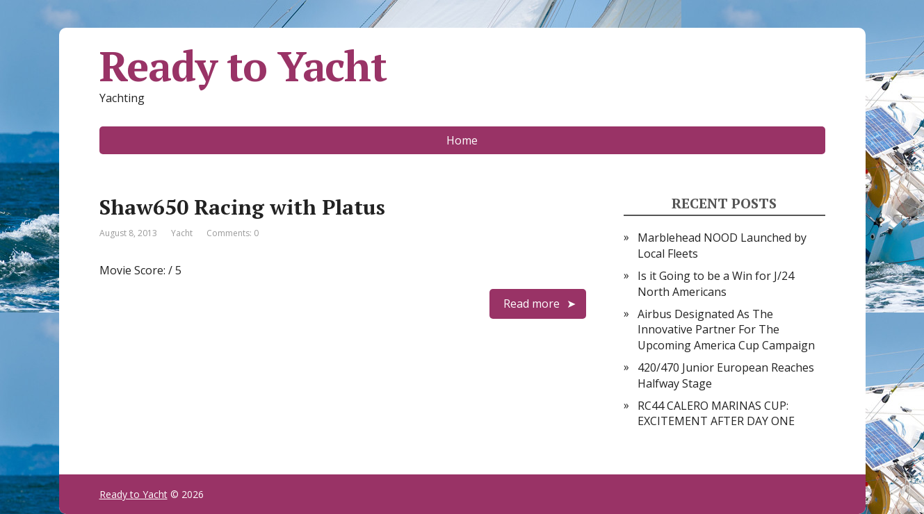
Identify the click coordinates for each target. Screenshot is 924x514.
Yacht (182, 233)
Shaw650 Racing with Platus (242, 207)
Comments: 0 (232, 233)
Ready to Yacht (243, 66)
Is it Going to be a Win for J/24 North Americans (716, 283)
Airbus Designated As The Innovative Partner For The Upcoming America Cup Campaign (726, 329)
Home (462, 140)
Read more (531, 303)
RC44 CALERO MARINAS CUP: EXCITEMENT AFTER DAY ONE (716, 413)
